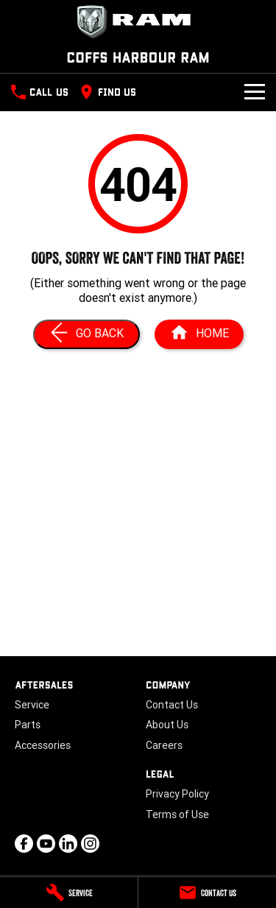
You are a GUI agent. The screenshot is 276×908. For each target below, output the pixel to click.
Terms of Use (177, 814)
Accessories (43, 745)
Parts (27, 724)
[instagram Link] (90, 843)
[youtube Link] (46, 843)
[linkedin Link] (68, 843)
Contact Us (172, 704)
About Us (167, 724)
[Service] (69, 892)
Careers (164, 745)
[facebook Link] (24, 843)
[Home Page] (138, 22)
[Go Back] (86, 334)
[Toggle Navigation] (254, 92)
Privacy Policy (177, 793)
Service (32, 704)
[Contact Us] (207, 892)
